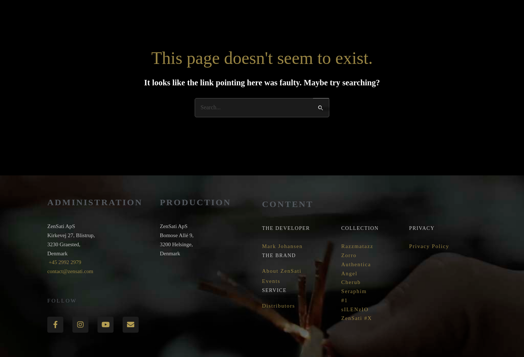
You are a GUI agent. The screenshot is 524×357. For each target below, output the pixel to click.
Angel (349, 273)
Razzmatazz (357, 246)
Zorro (349, 255)
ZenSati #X (357, 318)
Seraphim (354, 291)
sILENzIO (355, 309)
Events (271, 281)
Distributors (278, 306)
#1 (344, 300)
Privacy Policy (429, 246)
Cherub (351, 282)
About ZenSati (282, 270)
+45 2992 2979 (64, 262)
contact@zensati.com (70, 271)
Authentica (356, 264)
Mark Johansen (282, 246)
